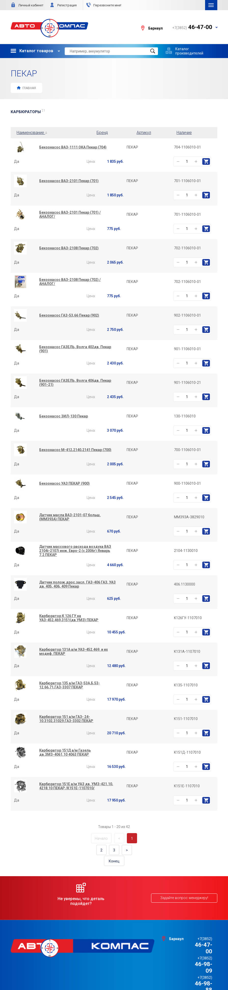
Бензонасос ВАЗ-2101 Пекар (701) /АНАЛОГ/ (70, 214)
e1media (128, 972)
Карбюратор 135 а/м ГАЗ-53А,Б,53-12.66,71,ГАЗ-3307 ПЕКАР (69, 685)
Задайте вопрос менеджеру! (184, 898)
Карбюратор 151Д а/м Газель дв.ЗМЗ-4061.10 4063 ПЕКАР (65, 752)
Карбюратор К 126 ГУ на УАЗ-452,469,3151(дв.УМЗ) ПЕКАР (68, 618)
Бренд (102, 132)
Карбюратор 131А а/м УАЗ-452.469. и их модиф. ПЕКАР (73, 651)
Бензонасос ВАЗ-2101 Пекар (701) (69, 181)
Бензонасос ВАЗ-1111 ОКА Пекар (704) (72, 147)
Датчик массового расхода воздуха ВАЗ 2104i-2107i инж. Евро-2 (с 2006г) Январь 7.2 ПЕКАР (75, 551)
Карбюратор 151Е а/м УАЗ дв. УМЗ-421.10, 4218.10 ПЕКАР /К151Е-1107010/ (76, 786)
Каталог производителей (189, 51)
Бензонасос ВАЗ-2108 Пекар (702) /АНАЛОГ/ (70, 282)
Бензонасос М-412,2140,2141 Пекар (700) (75, 450)
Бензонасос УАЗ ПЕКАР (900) (64, 483)
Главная (26, 88)
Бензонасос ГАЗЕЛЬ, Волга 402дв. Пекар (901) (75, 349)
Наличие (184, 132)
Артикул (144, 132)
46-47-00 (192, 938)
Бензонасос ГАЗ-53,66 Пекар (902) (69, 315)
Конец (114, 861)
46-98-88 (192, 951)
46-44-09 (192, 958)
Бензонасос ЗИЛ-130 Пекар (63, 416)
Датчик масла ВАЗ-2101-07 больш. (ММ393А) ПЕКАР (70, 517)
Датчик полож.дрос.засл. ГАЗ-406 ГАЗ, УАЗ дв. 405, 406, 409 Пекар (77, 584)
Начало (101, 838)
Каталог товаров (32, 50)
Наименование (32, 132)
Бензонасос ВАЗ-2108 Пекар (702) (69, 248)
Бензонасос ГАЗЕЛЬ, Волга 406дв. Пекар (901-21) (75, 382)
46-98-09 (192, 945)
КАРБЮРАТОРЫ (28, 111)
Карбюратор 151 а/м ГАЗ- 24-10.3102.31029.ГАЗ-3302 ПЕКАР (66, 719)
